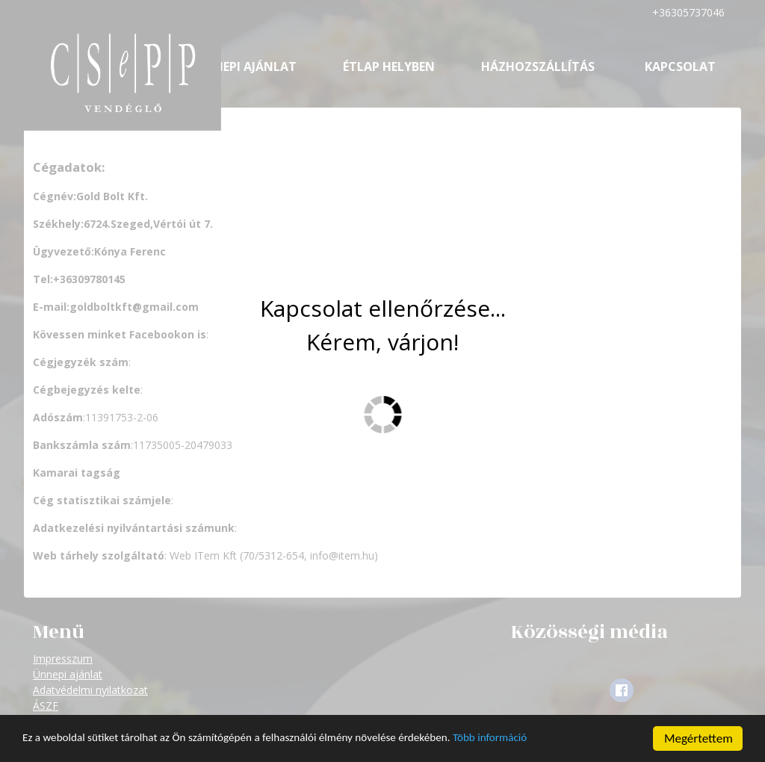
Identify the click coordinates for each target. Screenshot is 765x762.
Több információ (547, 740)
